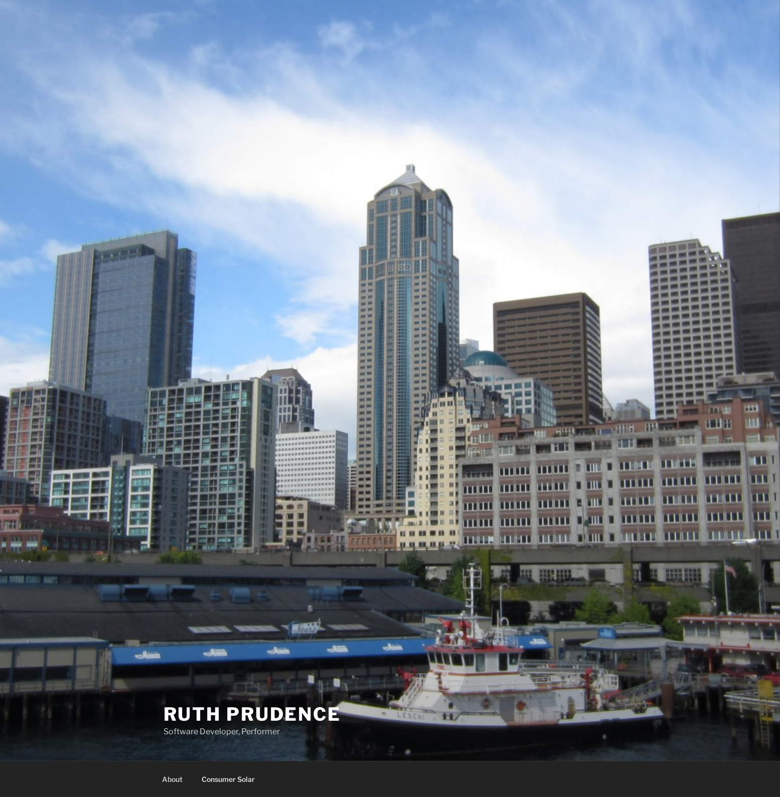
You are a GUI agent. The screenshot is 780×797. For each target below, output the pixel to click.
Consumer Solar (228, 779)
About (172, 779)
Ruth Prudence (252, 714)
